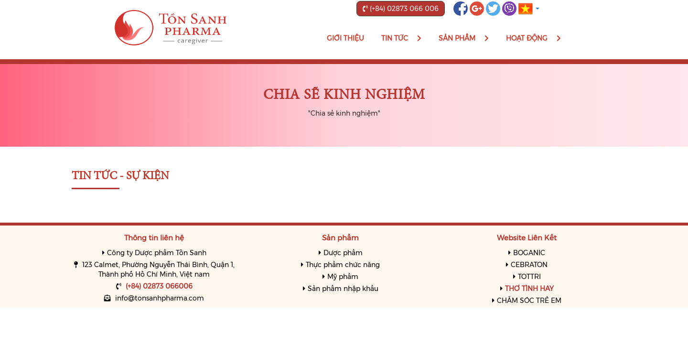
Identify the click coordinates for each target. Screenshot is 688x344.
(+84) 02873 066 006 (401, 8)
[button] (528, 8)
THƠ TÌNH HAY (529, 288)
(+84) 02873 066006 (159, 286)
